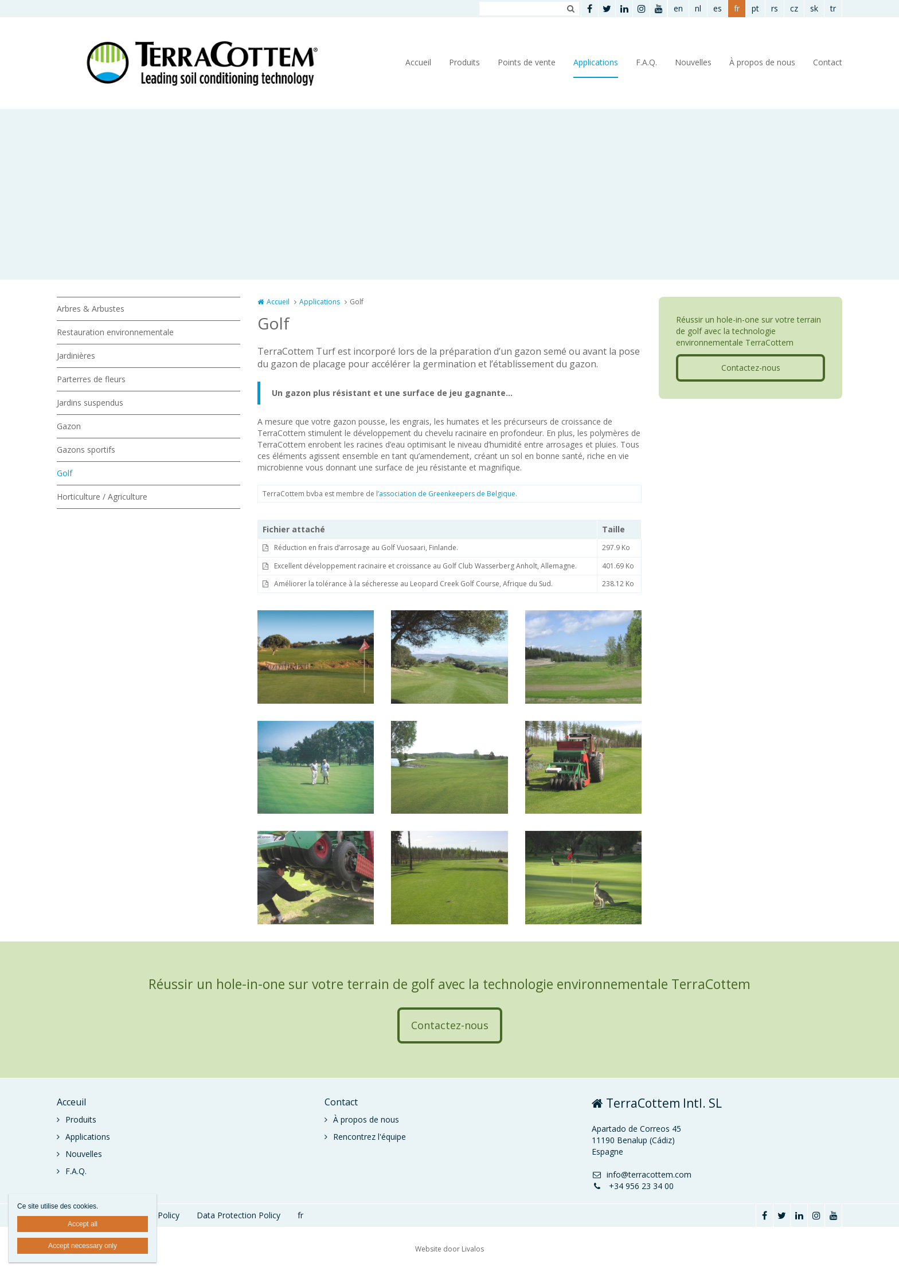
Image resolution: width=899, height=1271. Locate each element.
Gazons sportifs (86, 449)
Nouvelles (693, 62)
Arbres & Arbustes (90, 308)
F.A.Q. (646, 62)
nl (698, 8)
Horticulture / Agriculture (102, 496)
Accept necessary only (82, 1246)
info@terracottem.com (641, 1174)
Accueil (418, 62)
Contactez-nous (750, 367)
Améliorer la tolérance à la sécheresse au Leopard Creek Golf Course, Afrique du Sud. (413, 584)
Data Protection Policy (238, 1215)
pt (755, 8)
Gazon (69, 426)
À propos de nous (762, 62)
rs (774, 8)
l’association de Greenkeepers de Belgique (445, 494)
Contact (827, 62)
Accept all (82, 1224)
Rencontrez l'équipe (369, 1136)
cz (794, 8)
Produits (464, 62)
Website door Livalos (449, 1249)
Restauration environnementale (115, 332)
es (717, 8)
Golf (64, 473)
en (678, 8)
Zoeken (570, 8)
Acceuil (71, 1102)
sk (814, 8)
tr (833, 8)
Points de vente (527, 62)
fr (737, 8)
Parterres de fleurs (91, 379)
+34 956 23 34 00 (633, 1185)
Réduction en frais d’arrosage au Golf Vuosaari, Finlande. (366, 547)
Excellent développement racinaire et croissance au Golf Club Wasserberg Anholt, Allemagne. (425, 566)
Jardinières (76, 355)
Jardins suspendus (90, 402)
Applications (595, 62)
